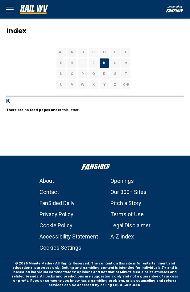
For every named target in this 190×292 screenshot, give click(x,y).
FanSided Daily (57, 203)
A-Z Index (122, 236)
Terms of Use (127, 214)
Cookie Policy (55, 225)
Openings (122, 181)
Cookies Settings (60, 247)
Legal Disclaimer (130, 225)
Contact (49, 192)
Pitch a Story (125, 203)
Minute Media (40, 263)
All (61, 52)
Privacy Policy (56, 214)
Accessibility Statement (68, 236)
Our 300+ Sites (128, 192)
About (46, 181)
